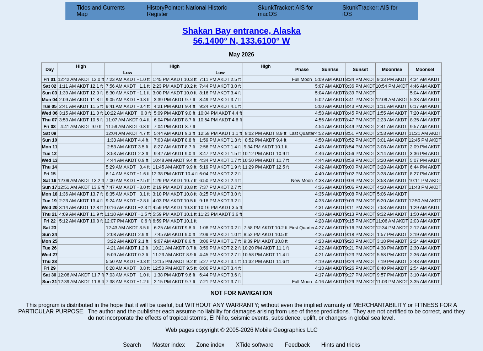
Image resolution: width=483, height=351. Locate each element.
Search (132, 345)
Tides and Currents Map (101, 11)
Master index (168, 345)
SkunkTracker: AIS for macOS (285, 11)
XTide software (254, 345)
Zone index (210, 345)
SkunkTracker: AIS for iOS (369, 11)
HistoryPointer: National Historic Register (187, 11)
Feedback (297, 345)
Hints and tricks (340, 345)
